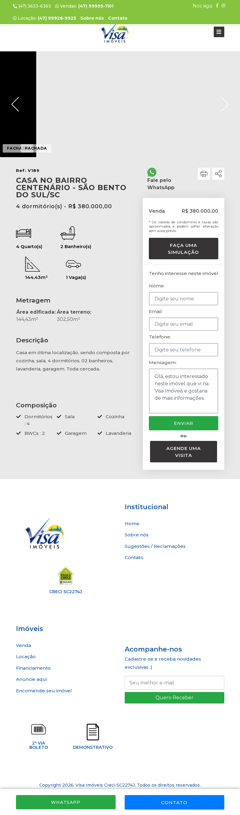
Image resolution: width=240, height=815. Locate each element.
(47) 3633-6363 (32, 6)
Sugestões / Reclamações (155, 546)
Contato (174, 802)
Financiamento (33, 668)
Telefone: (160, 337)
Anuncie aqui (31, 679)
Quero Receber (174, 697)
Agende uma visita (183, 451)
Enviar (183, 423)
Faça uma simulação (183, 248)
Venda (23, 645)
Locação (26, 656)
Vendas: (84, 6)
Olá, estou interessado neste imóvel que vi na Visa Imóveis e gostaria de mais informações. (183, 391)
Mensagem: (163, 362)
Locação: (44, 18)
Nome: (157, 286)
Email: (156, 311)
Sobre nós (137, 535)
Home (132, 523)
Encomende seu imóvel (44, 691)
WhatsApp (65, 802)
